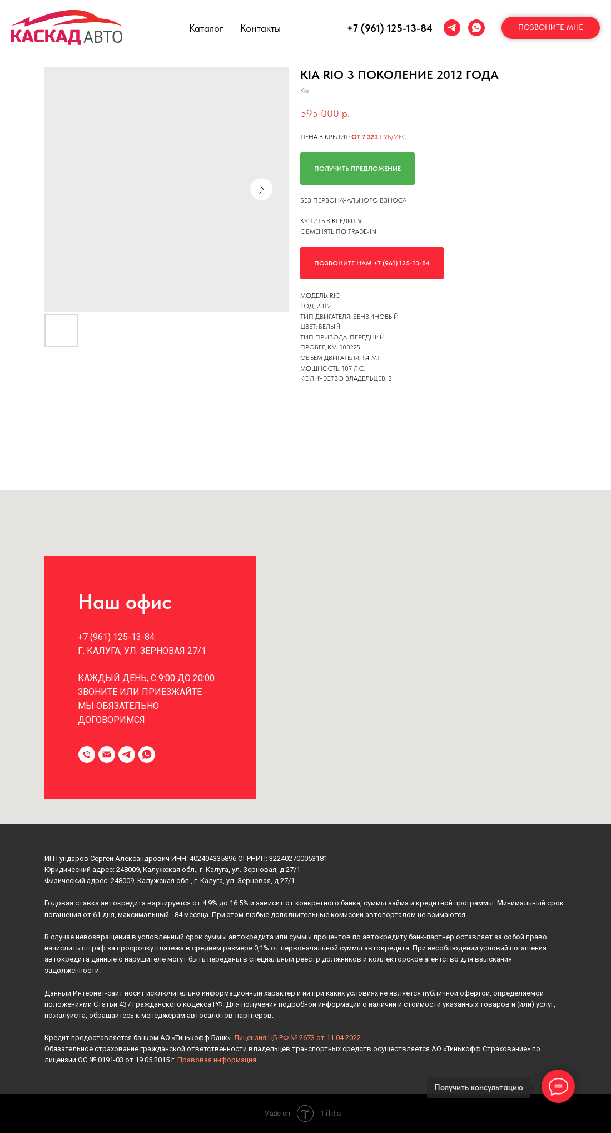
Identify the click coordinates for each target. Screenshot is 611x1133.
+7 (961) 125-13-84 (390, 28)
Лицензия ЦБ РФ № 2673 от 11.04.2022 (297, 1037)
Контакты (260, 28)
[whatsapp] (476, 27)
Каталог (206, 28)
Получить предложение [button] (357, 169)
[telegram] (452, 27)
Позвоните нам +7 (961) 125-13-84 (372, 263)
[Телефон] (86, 754)
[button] (550, 28)
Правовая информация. (217, 1060)
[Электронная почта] (106, 754)
